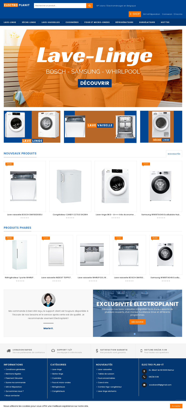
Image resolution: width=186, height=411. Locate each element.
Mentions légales (13, 374)
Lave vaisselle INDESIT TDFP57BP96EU (59, 277)
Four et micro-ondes (61, 382)
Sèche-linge (57, 374)
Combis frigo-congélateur (110, 387)
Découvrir (137, 322)
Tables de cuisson (106, 374)
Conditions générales (15, 369)
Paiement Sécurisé (14, 378)
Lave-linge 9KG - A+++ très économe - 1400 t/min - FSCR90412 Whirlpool (132, 214)
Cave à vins (103, 382)
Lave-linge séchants (107, 391)
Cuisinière (56, 378)
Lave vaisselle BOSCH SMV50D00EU (25, 214)
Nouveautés (174, 154)
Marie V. (48, 328)
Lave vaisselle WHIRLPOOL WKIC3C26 (96, 277)
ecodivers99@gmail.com (160, 385)
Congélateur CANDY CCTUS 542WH (70, 214)
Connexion (167, 14)
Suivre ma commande (16, 382)
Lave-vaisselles (105, 369)
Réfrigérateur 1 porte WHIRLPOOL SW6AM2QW (27, 277)
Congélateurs (58, 391)
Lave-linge (57, 369)
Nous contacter (13, 395)
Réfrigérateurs (58, 387)
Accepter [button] (176, 406)
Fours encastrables (106, 378)
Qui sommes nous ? (15, 391)
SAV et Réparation (14, 387)
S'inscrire (178, 14)
